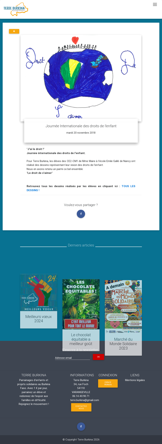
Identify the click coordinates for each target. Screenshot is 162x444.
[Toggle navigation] (154, 4)
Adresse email (63, 357)
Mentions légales (135, 380)
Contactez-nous (81, 407)
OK (98, 357)
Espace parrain (108, 383)
